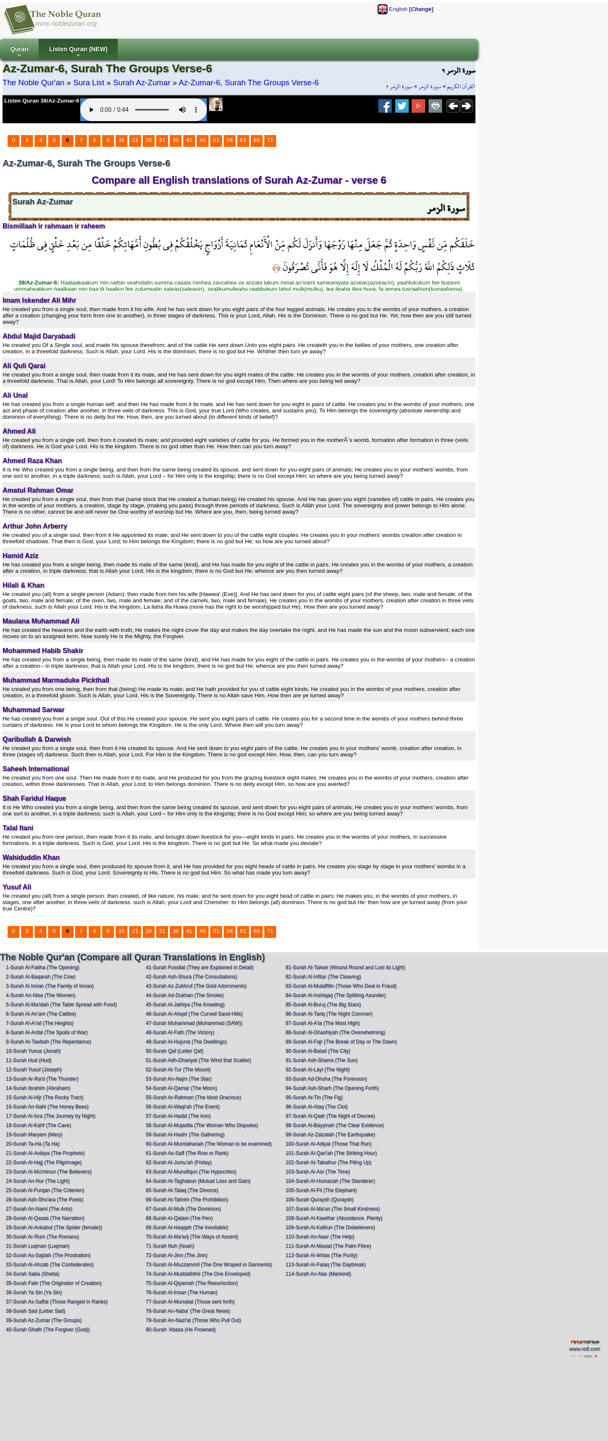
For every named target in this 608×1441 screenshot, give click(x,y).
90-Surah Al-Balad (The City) (317, 1051)
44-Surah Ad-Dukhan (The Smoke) (185, 995)
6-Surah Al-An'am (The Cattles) (41, 1014)
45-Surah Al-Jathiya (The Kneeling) (185, 1005)
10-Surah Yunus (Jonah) (33, 1051)
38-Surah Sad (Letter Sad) (35, 1311)
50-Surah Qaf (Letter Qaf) (175, 1051)
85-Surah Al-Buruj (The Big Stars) (323, 1005)
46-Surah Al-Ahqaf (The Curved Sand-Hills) (194, 1014)
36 (176, 140)
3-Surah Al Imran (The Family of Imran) (50, 986)
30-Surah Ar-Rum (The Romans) (42, 1237)
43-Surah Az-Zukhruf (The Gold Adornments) (196, 986)
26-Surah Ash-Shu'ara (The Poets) (45, 1200)
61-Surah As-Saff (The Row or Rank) (187, 1153)
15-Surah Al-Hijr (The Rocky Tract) (44, 1097)
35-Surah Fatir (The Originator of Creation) (54, 1283)
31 (162, 140)
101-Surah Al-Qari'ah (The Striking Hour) (331, 1153)
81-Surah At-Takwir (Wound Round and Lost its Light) (345, 967)
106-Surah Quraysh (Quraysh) (319, 1200)
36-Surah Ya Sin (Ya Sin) (34, 1292)
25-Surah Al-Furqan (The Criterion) (45, 1190)
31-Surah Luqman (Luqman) (38, 1246)
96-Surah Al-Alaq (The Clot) (316, 1107)
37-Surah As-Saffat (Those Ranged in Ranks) (57, 1302)
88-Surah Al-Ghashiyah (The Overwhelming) (335, 1032)
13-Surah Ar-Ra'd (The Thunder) (42, 1079)
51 (216, 140)
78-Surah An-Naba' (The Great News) (188, 1311)
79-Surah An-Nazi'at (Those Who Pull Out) (193, 1320)
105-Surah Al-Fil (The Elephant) (321, 1190)
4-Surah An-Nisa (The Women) (41, 995)
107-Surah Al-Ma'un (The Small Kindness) (332, 1209)
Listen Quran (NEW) (78, 53)
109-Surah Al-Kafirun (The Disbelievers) (330, 1227)
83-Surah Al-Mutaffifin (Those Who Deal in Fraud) (340, 986)
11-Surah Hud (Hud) (29, 1060)
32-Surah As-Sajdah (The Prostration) (48, 1255)
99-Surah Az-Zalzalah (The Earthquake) (330, 1135)
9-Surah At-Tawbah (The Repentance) (48, 1042)
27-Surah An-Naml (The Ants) (39, 1209)
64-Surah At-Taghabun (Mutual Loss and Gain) (198, 1181)
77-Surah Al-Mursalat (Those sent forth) (190, 1302)
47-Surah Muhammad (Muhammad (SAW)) (194, 1023)
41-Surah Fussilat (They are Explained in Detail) (199, 967)
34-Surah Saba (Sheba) (33, 1274)
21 (135, 140)
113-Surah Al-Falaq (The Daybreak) (325, 1265)
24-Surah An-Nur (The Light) (38, 1181)
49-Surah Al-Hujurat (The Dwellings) (186, 1042)
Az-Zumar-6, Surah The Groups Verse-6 (248, 82)
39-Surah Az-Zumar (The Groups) (43, 1320)
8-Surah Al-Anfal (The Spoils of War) (47, 1032)
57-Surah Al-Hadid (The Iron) (178, 1116)
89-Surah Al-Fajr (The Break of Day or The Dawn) (341, 1042)
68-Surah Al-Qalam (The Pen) (179, 1218)
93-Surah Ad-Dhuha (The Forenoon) (326, 1079)
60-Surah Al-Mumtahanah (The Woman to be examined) (209, 1144)
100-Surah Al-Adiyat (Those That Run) (328, 1144)
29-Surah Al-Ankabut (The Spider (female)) (54, 1227)
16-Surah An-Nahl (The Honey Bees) (47, 1107)
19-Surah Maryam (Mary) (34, 1135)
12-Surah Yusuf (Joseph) (34, 1070)
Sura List (88, 82)
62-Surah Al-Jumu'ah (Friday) (179, 1162)
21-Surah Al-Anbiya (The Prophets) (45, 1153)
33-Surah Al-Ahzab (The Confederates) (50, 1265)
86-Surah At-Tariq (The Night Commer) (328, 1014)
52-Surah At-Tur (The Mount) (178, 1070)
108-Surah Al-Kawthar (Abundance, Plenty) (333, 1218)
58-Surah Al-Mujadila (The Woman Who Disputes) (202, 1125)
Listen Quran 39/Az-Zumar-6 (41, 101)
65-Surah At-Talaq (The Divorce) (182, 1190)
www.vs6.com (584, 1349)
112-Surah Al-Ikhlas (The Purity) (321, 1255)
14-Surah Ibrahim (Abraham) (38, 1088)
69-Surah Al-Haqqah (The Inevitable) (187, 1227)
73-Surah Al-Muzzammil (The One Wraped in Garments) (209, 1265)
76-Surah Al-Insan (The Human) (181, 1292)
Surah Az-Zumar (142, 82)
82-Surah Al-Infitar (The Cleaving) (323, 977)
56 (230, 140)
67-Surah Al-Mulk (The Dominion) (183, 1209)
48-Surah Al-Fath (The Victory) (180, 1032)
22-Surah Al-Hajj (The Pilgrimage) (43, 1162)
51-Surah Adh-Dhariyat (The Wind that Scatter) (198, 1060)
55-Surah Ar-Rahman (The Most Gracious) (193, 1097)
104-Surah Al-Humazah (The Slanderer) (330, 1181)
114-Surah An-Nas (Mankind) (318, 1274)
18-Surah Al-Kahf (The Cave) (38, 1125)
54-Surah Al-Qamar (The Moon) (181, 1088)
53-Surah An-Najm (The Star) (179, 1079)
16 (122, 140)
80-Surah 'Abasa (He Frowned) (181, 1330)
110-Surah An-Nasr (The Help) (319, 1237)
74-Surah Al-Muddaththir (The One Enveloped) (198, 1274)
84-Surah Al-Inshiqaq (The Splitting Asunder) (335, 995)
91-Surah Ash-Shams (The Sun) (321, 1060)
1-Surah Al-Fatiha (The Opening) (42, 967)
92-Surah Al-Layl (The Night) (317, 1070)
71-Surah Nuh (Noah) (170, 1246)
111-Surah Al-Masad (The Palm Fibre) (328, 1246)
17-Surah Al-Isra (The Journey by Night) (50, 1116)
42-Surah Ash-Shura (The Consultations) (191, 977)
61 (243, 140)
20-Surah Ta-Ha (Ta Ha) (33, 1144)
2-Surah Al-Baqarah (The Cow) (41, 977)
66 (257, 140)
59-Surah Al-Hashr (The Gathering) (185, 1135)
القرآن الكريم (461, 86)
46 (203, 140)
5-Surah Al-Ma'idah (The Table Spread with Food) (61, 1005)
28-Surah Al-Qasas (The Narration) (45, 1218)
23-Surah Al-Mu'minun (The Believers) (49, 1172)
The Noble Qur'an (34, 82)
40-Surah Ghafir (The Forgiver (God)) (48, 1330)
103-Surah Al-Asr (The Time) (317, 1172)
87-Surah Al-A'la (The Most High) (322, 1023)
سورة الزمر (429, 86)
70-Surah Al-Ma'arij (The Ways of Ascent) (192, 1237)
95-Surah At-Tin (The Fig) (314, 1097)
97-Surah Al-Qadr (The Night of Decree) (330, 1116)
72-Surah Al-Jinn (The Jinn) (176, 1255)
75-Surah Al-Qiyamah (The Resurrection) (192, 1283)
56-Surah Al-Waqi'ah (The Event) (183, 1107)
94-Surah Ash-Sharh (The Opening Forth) (332, 1088)
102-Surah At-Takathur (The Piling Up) (328, 1162)
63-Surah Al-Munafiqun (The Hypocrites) (191, 1172)
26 (149, 140)
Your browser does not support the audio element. (143, 109)
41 (189, 140)
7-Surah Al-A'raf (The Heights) (39, 1023)
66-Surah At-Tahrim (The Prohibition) (187, 1200)
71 (270, 140)
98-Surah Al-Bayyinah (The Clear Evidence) (334, 1125)
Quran (19, 53)
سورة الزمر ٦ (399, 86)
